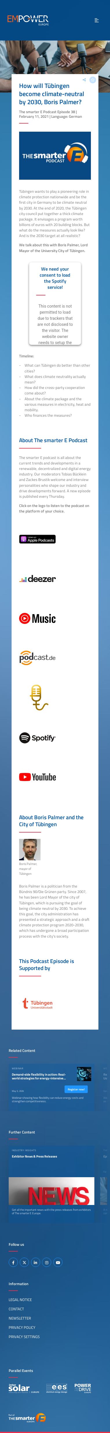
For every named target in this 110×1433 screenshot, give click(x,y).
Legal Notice (20, 1299)
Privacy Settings (24, 1337)
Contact (16, 1309)
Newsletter (20, 1318)
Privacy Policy (22, 1327)
